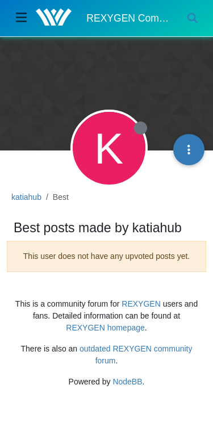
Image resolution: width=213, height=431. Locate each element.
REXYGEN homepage (105, 327)
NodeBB (127, 381)
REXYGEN (141, 303)
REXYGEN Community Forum (128, 18)
